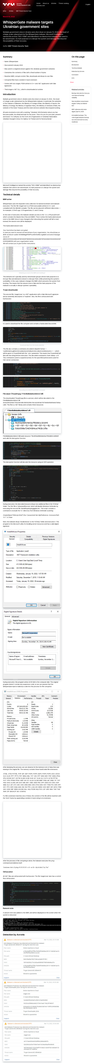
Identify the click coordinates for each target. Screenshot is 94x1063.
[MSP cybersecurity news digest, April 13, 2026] (81, 110)
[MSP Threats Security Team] (23, 11)
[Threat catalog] (63, 3)
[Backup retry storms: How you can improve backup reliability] (81, 95)
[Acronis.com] (40, 5)
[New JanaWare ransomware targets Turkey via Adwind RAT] (81, 103)
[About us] (46, 3)
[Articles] (53, 3)
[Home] (38, 3)
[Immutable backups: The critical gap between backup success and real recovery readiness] (81, 118)
